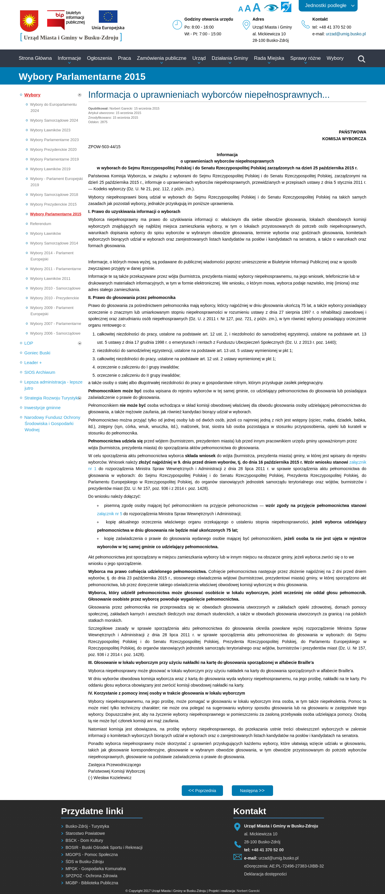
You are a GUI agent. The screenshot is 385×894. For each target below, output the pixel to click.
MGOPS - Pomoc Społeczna (91, 854)
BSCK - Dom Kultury (84, 840)
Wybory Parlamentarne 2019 (54, 159)
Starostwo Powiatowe (85, 833)
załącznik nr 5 (110, 513)
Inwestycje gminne (42, 407)
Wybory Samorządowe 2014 (54, 243)
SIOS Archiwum (39, 372)
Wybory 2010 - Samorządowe (55, 288)
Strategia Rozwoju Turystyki (51, 397)
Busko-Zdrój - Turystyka (87, 826)
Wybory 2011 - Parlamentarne (55, 269)
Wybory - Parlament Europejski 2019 (56, 181)
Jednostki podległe (326, 5)
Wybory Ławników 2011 (50, 278)
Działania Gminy (229, 58)
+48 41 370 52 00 (268, 849)
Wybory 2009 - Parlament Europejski (51, 310)
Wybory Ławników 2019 (50, 169)
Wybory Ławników (45, 233)
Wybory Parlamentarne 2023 (54, 140)
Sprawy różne (305, 58)
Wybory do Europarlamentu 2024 (53, 107)
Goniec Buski (37, 352)
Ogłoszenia (99, 58)
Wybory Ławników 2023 (50, 130)
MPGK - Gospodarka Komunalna (95, 868)
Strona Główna (35, 58)
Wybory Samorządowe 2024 (54, 120)
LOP (28, 343)
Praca (124, 58)
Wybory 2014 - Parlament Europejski (51, 256)
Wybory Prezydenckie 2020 (53, 149)
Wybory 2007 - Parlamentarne (55, 323)
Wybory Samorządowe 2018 (54, 194)
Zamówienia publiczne (161, 58)
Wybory (335, 58)
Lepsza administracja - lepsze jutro (53, 385)
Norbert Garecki (248, 891)
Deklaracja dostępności (265, 874)
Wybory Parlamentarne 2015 (55, 214)
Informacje (69, 58)
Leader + (33, 362)
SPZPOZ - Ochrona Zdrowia (91, 875)
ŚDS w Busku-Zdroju (84, 861)
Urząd (199, 58)
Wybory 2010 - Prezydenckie (54, 298)
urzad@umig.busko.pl (346, 34)
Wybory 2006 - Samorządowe (55, 333)
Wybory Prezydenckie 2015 (53, 204)
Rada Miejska (269, 58)
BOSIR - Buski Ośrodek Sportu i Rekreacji (103, 847)
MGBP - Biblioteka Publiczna (91, 882)
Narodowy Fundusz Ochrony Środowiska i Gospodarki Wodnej (52, 423)
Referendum (40, 224)
